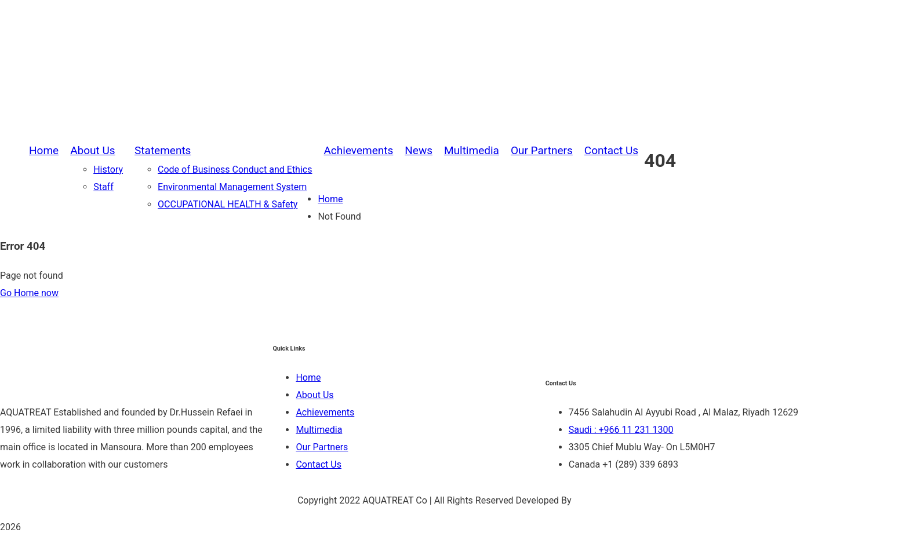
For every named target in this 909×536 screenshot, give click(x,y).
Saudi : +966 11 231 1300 (621, 429)
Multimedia (319, 429)
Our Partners (322, 447)
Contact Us (318, 464)
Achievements (325, 412)
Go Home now (29, 292)
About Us (314, 394)
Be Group (593, 500)
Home (330, 199)
